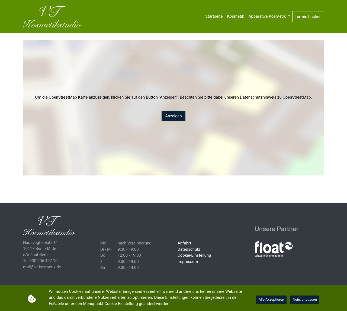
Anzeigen (173, 116)
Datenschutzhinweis (258, 97)
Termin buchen (308, 16)
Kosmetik (235, 16)
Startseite (214, 16)
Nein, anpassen (305, 299)
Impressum (188, 261)
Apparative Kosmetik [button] (267, 16)
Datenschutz (189, 249)
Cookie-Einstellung (194, 255)
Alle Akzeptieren (271, 299)
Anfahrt (184, 243)
